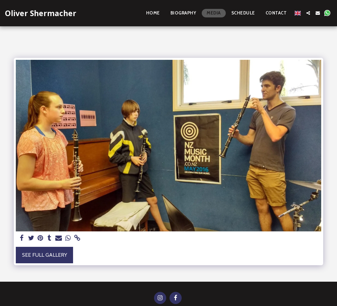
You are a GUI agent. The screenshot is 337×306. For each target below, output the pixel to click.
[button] (308, 13)
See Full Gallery (44, 255)
